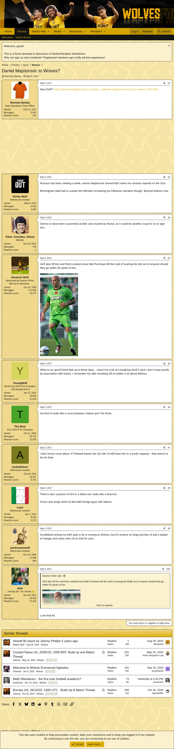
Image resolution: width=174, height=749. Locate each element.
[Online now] (20, 273)
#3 (169, 217)
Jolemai (16, 660)
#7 (169, 447)
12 (52, 694)
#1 (169, 83)
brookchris (18, 682)
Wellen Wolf (18, 644)
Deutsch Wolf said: (52, 575)
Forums (21, 31)
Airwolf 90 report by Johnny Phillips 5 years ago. (46, 641)
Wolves (44, 644)
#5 (169, 363)
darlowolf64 (157, 693)
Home (8, 31)
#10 (168, 569)
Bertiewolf (158, 644)
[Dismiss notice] (168, 46)
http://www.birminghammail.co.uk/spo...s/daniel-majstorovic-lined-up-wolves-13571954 (106, 89)
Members (96, 31)
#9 (169, 528)
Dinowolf (17, 671)
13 (56, 694)
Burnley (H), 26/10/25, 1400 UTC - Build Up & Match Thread (54, 690)
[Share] (164, 83)
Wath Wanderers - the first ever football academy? (47, 679)
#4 (169, 258)
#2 (169, 177)
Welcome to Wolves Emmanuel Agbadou (40, 667)
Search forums (23, 37)
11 (55, 660)
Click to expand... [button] (105, 605)
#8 (169, 488)
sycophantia (157, 671)
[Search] (164, 31)
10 (51, 660)
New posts (7, 37)
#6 (169, 407)
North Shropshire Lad (153, 655)
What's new (39, 31)
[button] (48, 31)
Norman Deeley (13, 76)
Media (57, 31)
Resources (76, 31)
